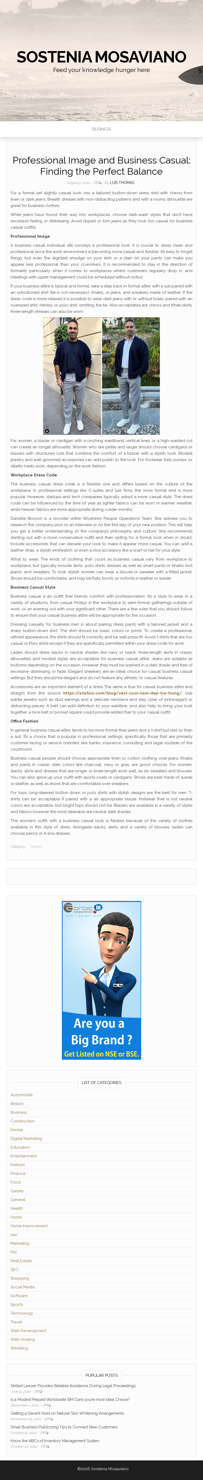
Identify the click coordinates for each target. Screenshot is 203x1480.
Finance (18, 1173)
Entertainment (24, 1156)
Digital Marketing (26, 1138)
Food (16, 1182)
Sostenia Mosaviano (101, 57)
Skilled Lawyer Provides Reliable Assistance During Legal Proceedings (73, 1385)
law (14, 1234)
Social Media (23, 1287)
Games (17, 1191)
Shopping (20, 1278)
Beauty (17, 1103)
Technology (22, 1313)
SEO (15, 1269)
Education (20, 1147)
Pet (14, 1252)
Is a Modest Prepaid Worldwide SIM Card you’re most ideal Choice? (70, 1399)
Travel (16, 1322)
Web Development (28, 1330)
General (18, 1199)
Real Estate (21, 1260)
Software (19, 1295)
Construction (23, 1121)
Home (16, 1217)
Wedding (19, 1348)
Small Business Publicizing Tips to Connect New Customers (64, 1427)
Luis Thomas (122, 183)
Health (17, 1208)
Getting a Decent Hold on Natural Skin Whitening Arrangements (67, 1413)
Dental (17, 1129)
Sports (17, 1304)
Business (101, 129)
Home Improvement (29, 1226)
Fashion (36, 847)
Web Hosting (23, 1339)
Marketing (20, 1243)
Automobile (22, 1095)
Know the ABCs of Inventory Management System (55, 1440)
